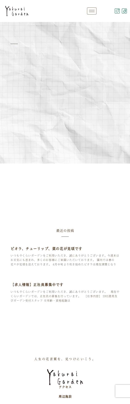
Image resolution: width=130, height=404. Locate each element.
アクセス (65, 387)
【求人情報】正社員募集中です (36, 285)
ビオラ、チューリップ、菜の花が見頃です (46, 249)
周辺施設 (65, 396)
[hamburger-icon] (91, 11)
